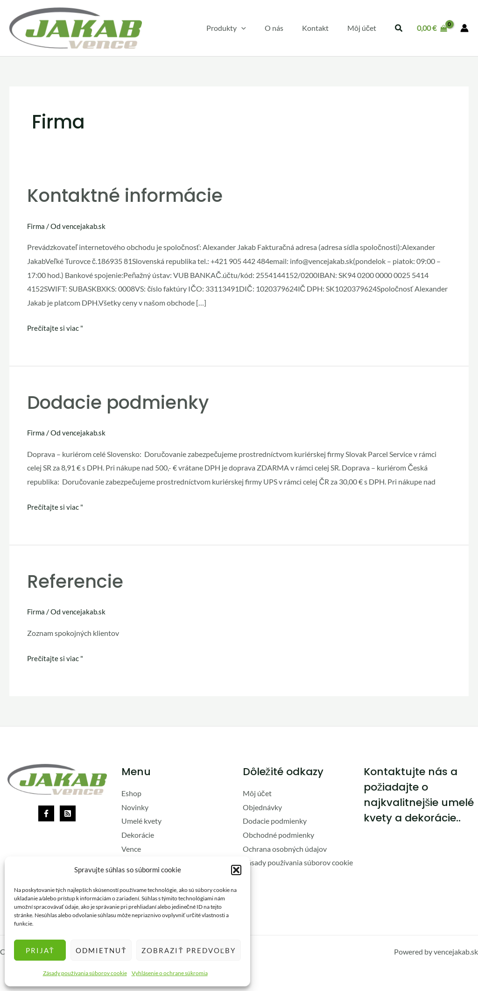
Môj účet (257, 793)
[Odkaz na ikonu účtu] (464, 28)
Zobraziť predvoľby (188, 950)
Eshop (131, 793)
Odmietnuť (101, 950)
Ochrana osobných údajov (285, 848)
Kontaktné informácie (127, 195)
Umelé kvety (141, 820)
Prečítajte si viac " (55, 326)
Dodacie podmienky (121, 402)
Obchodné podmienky (278, 834)
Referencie (75, 581)
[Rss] (68, 813)
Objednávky (262, 806)
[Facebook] (46, 813)
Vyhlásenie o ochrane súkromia (170, 973)
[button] (236, 870)
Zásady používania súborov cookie (85, 973)
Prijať (40, 950)
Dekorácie (137, 834)
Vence (131, 848)
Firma (36, 225)
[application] (254, 28)
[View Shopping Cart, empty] (432, 28)
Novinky (134, 806)
